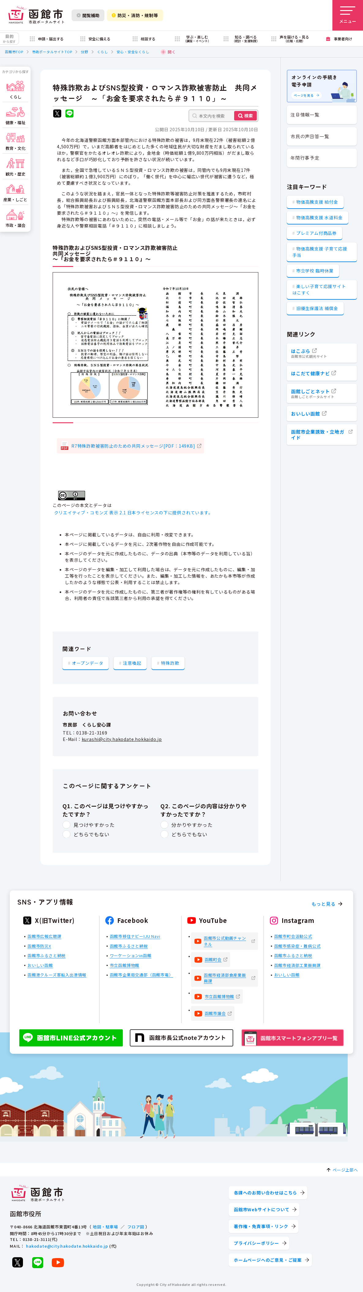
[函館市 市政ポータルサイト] (36, 15)
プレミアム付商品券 (316, 233)
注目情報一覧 (305, 114)
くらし (102, 51)
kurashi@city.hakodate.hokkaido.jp (122, 739)
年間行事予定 (305, 157)
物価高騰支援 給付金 (317, 202)
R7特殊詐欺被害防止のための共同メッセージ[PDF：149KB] (133, 446)
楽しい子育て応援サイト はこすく (319, 289)
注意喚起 (132, 663)
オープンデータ (87, 663)
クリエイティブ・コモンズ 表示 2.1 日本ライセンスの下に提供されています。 (133, 512)
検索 (248, 116)
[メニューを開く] (347, 15)
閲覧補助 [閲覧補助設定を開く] (88, 15)
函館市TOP (14, 51)
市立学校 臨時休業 (315, 271)
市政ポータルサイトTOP (52, 51)
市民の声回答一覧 (309, 136)
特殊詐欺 (170, 663)
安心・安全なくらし (133, 51)
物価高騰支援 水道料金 (319, 217)
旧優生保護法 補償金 (317, 308)
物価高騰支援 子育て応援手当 (319, 252)
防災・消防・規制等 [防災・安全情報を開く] (135, 15)
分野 (84, 51)
